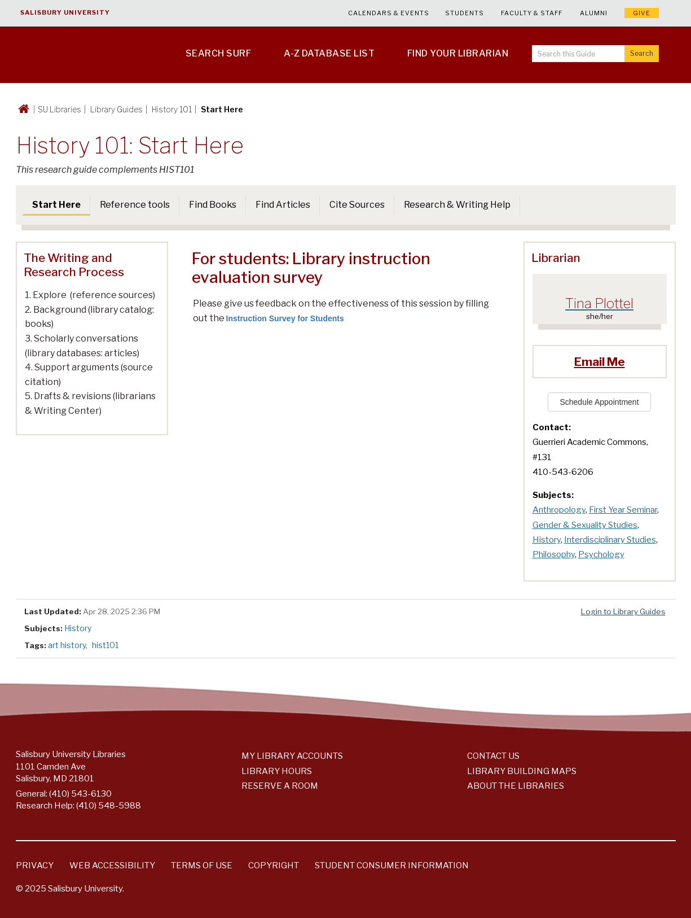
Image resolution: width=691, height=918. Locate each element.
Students (464, 13)
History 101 (172, 109)
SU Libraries (59, 109)
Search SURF (219, 53)
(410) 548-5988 (108, 806)
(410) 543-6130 (80, 794)
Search (641, 53)
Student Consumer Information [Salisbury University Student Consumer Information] (392, 865)
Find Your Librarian (458, 53)
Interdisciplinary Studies (610, 540)
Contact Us (493, 756)
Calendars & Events (388, 13)
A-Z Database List (329, 53)
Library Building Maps (521, 771)
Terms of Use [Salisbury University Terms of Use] (201, 865)
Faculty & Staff (531, 13)
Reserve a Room (279, 786)
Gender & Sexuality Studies (584, 525)
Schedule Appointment (599, 401)
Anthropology (559, 510)
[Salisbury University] (73, 55)
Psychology (601, 554)
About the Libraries (515, 786)
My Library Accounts (292, 756)
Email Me (599, 362)
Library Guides (116, 109)
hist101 (105, 645)
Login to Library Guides (623, 611)
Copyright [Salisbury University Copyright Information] (273, 865)
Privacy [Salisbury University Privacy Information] (35, 865)
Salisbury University (65, 12)
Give (641, 13)
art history (67, 645)
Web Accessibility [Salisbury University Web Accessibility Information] (112, 865)
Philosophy (553, 554)
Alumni (594, 13)
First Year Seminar (623, 510)
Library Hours (276, 771)
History (546, 540)
